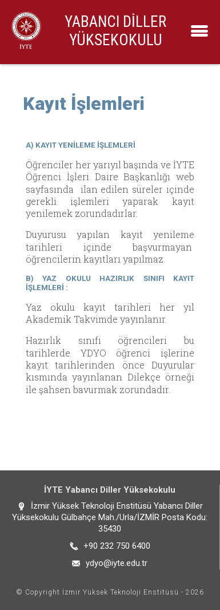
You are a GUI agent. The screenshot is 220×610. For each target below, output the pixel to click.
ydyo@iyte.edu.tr (116, 563)
